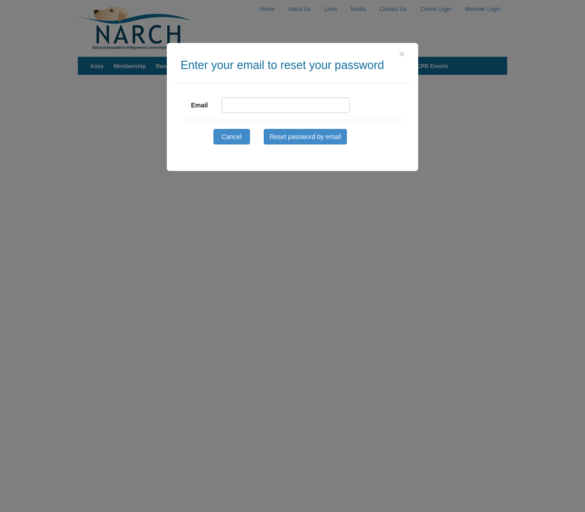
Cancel (232, 136)
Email (199, 105)
